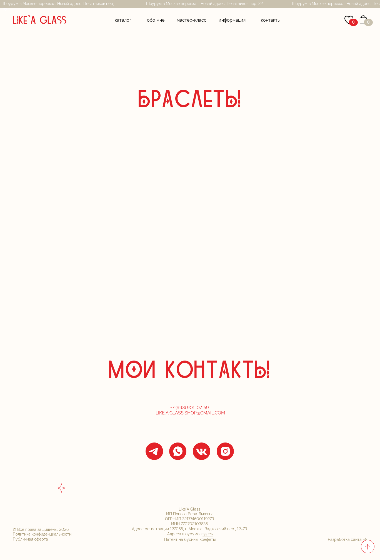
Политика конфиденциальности (42, 534)
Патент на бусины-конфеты (190, 539)
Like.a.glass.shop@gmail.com (190, 413)
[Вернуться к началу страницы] (367, 546)
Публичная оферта (30, 539)
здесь (207, 534)
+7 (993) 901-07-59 (190, 407)
